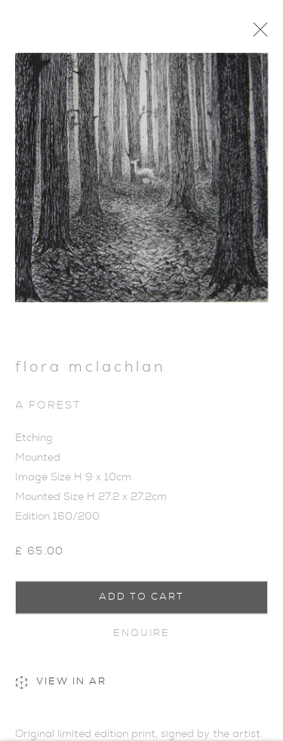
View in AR (60, 687)
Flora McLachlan (90, 372)
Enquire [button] (142, 637)
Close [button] (265, 34)
